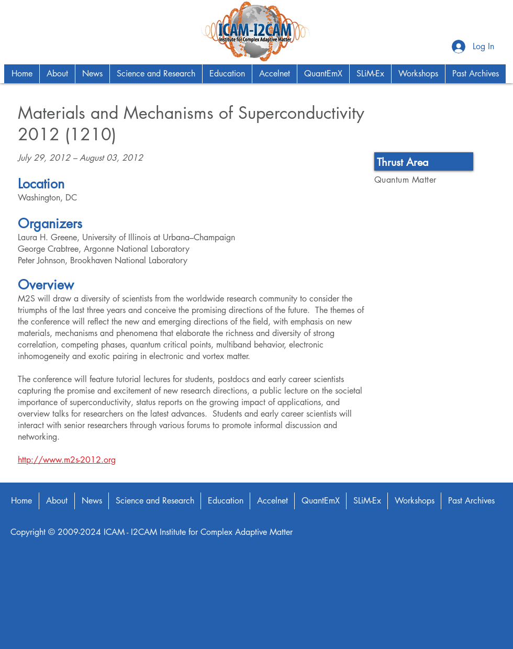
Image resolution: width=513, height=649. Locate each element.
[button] (57, 73)
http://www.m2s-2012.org (67, 459)
